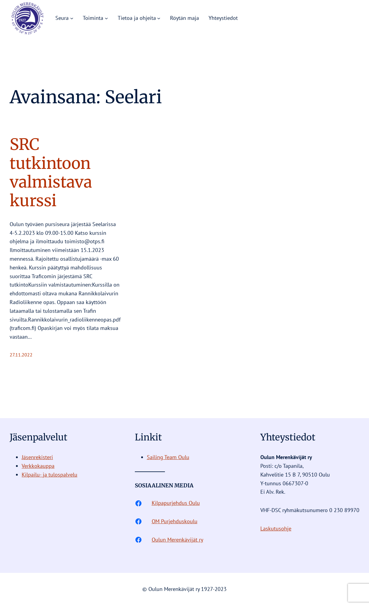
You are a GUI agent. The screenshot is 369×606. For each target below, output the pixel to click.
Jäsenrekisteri (37, 457)
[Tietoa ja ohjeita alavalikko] (158, 18)
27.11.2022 (21, 355)
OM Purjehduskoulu (174, 521)
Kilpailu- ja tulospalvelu (49, 474)
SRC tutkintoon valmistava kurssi (51, 172)
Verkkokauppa (38, 465)
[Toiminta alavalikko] (106, 18)
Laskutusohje (275, 528)
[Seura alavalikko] (71, 18)
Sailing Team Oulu (168, 457)
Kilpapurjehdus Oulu (176, 502)
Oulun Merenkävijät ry (177, 539)
